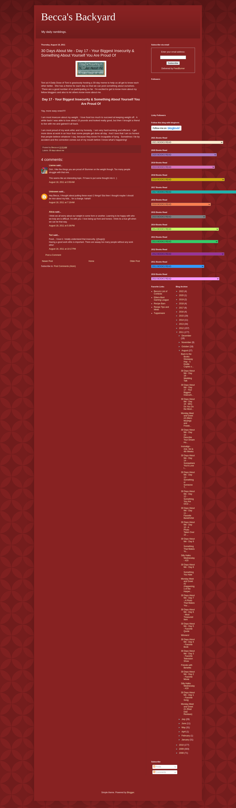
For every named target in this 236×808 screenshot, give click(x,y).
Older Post (135, 261)
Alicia (52, 212)
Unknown (53, 191)
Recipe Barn (159, 303)
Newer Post (47, 261)
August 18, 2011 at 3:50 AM (61, 182)
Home (91, 261)
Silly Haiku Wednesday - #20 (188, 558)
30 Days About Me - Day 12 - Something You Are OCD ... (188, 497)
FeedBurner (179, 68)
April (183, 731)
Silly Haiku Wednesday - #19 (188, 686)
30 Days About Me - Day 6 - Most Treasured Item (188, 614)
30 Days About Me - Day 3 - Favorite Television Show (188, 656)
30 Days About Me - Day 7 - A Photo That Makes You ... (188, 600)
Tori (51, 235)
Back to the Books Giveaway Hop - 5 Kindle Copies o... (187, 360)
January (185, 739)
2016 (181, 312)
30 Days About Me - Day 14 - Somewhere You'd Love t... (188, 461)
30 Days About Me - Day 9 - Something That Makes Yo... (188, 545)
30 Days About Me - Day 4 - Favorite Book (188, 643)
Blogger (130, 792)
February (185, 735)
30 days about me (56, 150)
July (183, 719)
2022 (181, 291)
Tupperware (159, 313)
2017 (181, 308)
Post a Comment (53, 255)
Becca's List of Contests (160, 292)
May (183, 727)
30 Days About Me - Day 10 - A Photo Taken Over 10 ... (188, 528)
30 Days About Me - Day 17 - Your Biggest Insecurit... (188, 390)
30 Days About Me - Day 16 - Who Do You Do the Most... (188, 404)
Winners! (185, 635)
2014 (181, 320)
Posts (157, 767)
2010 (181, 745)
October (185, 346)
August (185, 350)
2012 (181, 328)
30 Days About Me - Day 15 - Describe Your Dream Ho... (188, 436)
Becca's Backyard (78, 17)
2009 (181, 749)
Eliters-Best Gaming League (161, 298)
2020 (181, 295)
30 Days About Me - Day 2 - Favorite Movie (188, 675)
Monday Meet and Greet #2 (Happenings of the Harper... (187, 585)
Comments (159, 772)
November (186, 342)
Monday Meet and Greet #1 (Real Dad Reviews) (187, 709)
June (184, 723)
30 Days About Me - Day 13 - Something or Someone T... (188, 480)
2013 (181, 324)
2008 (181, 753)
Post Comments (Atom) (65, 266)
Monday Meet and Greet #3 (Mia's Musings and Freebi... (187, 419)
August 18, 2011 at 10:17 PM (62, 249)
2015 (181, 316)
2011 (181, 332)
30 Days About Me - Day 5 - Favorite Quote (188, 627)
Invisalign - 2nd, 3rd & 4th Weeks (187, 449)
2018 (181, 303)
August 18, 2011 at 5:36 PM (62, 225)
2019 (181, 299)
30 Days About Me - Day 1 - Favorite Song (188, 696)
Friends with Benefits (186, 666)
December (186, 335)
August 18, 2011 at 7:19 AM (61, 202)
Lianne (52, 165)
